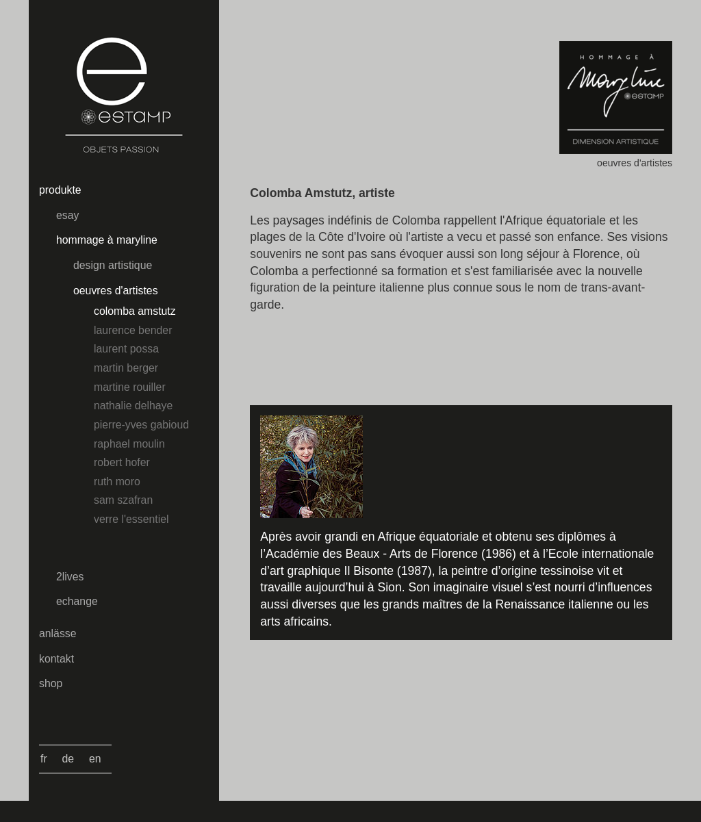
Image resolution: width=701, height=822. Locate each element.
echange (77, 601)
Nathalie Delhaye (133, 405)
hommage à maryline (106, 240)
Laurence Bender (133, 330)
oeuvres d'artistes (115, 290)
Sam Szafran (123, 500)
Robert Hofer (122, 462)
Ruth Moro (117, 481)
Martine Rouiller (130, 387)
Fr (43, 759)
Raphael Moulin (129, 444)
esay (67, 215)
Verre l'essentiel (131, 519)
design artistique (112, 265)
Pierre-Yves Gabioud (141, 425)
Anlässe (58, 633)
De (68, 759)
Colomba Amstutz (135, 311)
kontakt (56, 659)
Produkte (60, 190)
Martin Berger (126, 368)
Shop (50, 683)
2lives (70, 576)
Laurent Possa (126, 349)
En (95, 759)
